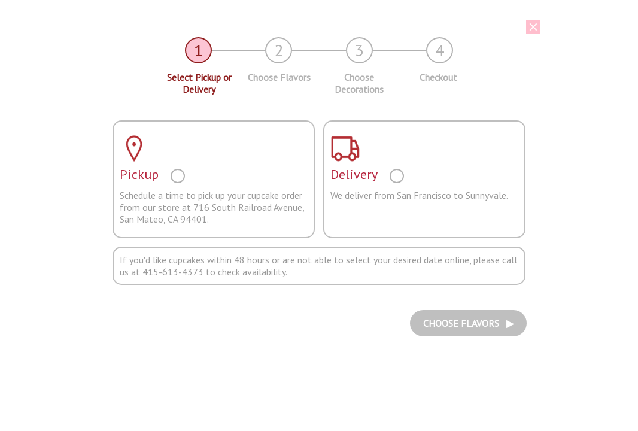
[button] (310, 27)
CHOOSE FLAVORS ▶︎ (468, 323)
